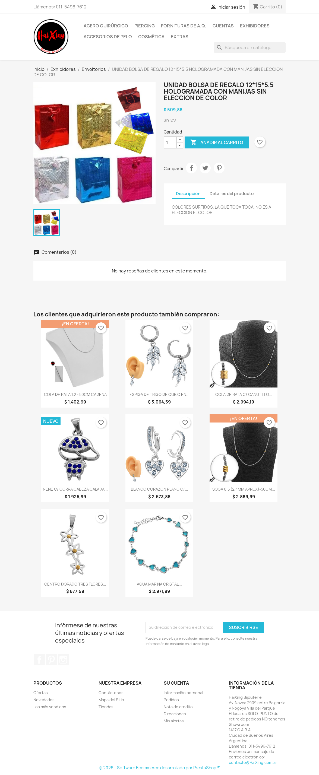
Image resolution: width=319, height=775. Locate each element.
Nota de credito (178, 706)
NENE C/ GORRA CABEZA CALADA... (75, 489)
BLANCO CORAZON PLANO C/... (159, 489)
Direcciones (175, 713)
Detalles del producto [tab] (232, 193)
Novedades (44, 699)
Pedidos (171, 699)
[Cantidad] (170, 142)
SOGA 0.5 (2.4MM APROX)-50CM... (243, 489)
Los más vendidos (49, 706)
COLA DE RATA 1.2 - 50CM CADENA (75, 394)
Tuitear (205, 168)
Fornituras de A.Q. (183, 26)
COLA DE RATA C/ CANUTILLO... (243, 394)
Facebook (39, 659)
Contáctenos (111, 692)
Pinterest (219, 168)
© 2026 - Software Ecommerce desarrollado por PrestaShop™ (159, 768)
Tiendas (106, 706)
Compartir (191, 168)
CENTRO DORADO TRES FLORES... (75, 584)
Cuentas (223, 26)
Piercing (144, 26)
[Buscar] (250, 47)
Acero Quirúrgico (106, 26)
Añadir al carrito (216, 142)
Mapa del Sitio (111, 699)
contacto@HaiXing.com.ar (253, 762)
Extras (179, 37)
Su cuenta (176, 683)
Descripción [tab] (188, 193)
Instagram (63, 659)
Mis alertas (174, 720)
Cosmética (151, 37)
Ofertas (40, 692)
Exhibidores (255, 26)
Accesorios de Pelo (108, 37)
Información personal (183, 692)
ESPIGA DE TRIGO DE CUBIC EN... (159, 394)
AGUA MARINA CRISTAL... (159, 584)
